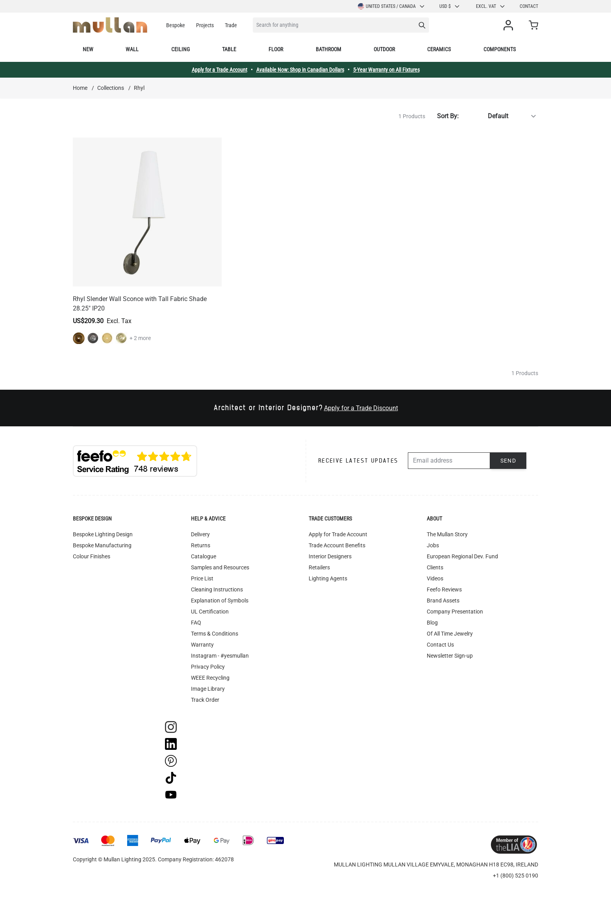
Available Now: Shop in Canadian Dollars (300, 70)
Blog (432, 622)
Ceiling (180, 49)
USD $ (449, 6)
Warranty (202, 644)
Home (80, 88)
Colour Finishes (91, 556)
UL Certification (210, 611)
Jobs (433, 545)
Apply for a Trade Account (219, 70)
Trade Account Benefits (337, 545)
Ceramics (439, 49)
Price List (202, 578)
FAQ (196, 622)
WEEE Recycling (210, 678)
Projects (205, 25)
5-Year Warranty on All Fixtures (386, 70)
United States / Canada (391, 6)
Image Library (208, 689)
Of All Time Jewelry (450, 633)
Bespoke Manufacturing (102, 545)
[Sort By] (500, 116)
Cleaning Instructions (217, 589)
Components (499, 49)
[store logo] (110, 25)
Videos (435, 578)
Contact (529, 6)
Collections (110, 88)
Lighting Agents (328, 578)
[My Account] (510, 25)
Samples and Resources (220, 567)
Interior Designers (330, 556)
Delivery (200, 534)
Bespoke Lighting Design (103, 534)
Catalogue (203, 556)
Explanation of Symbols (219, 600)
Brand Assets (443, 600)
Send (508, 460)
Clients (435, 567)
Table (229, 49)
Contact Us (440, 644)
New (88, 49)
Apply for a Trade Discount (361, 408)
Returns (200, 545)
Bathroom (328, 49)
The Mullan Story (447, 534)
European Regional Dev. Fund (462, 556)
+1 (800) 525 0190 (515, 875)
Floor (275, 49)
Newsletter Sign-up (450, 656)
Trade (231, 25)
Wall (132, 49)
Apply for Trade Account (338, 534)
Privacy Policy (208, 667)
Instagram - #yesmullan (220, 656)
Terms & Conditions (214, 633)
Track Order (205, 700)
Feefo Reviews (444, 589)
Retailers (319, 567)
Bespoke (175, 25)
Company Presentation (455, 611)
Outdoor (384, 49)
